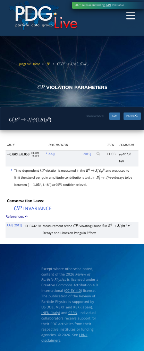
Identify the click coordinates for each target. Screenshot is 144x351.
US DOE (47, 307)
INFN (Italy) (50, 312)
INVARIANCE (32, 208)
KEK (76, 307)
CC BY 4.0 (73, 290)
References (17, 216)
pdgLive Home (29, 64)
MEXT (60, 307)
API (108, 5)
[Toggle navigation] (130, 15)
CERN (72, 312)
